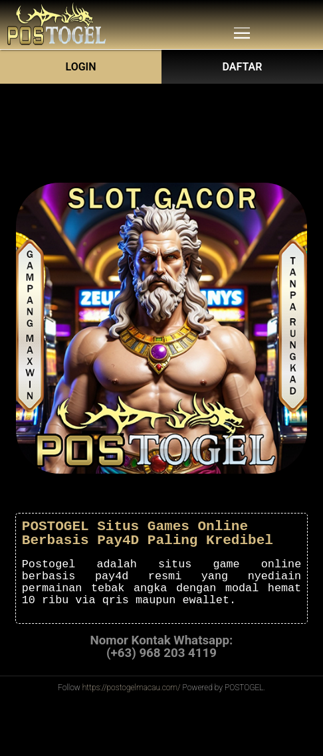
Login (80, 66)
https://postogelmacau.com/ (131, 687)
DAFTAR (243, 66)
